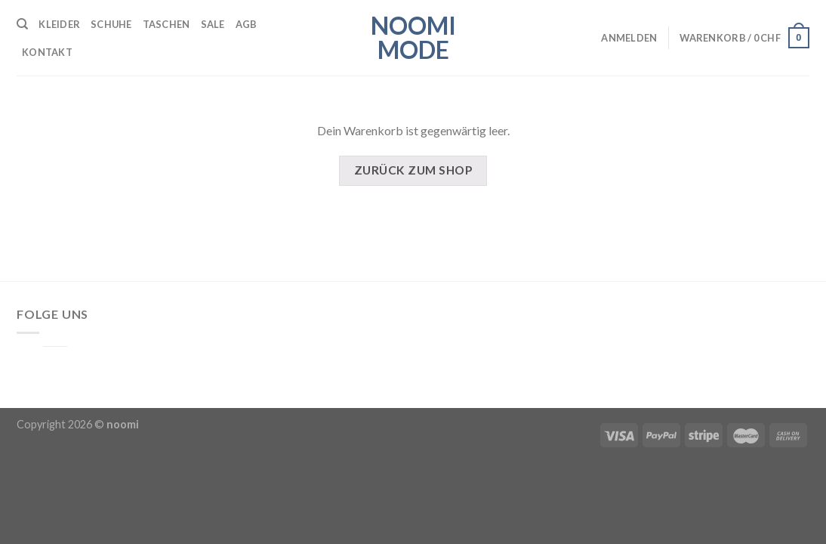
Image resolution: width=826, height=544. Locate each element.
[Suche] (22, 24)
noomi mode (413, 38)
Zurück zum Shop (413, 170)
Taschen (166, 24)
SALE (213, 24)
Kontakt (47, 52)
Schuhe (111, 24)
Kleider (59, 24)
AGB (246, 24)
